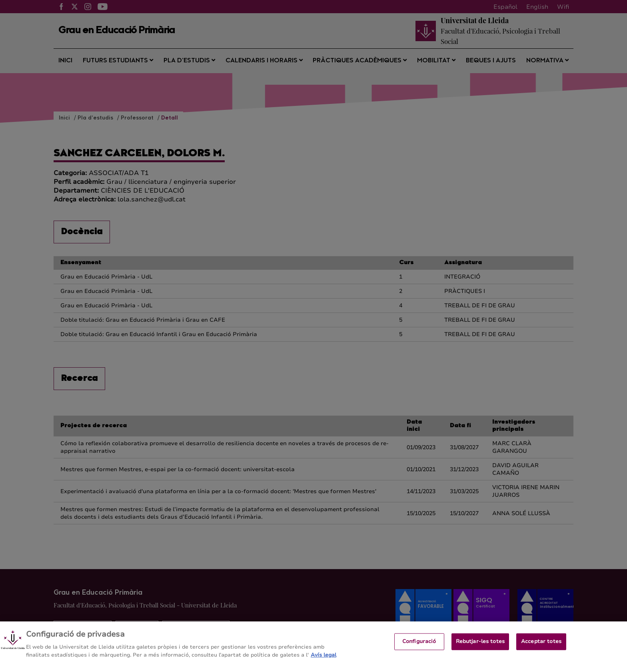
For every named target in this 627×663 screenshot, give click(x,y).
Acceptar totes (541, 651)
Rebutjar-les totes (480, 651)
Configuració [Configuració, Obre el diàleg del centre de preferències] (419, 651)
